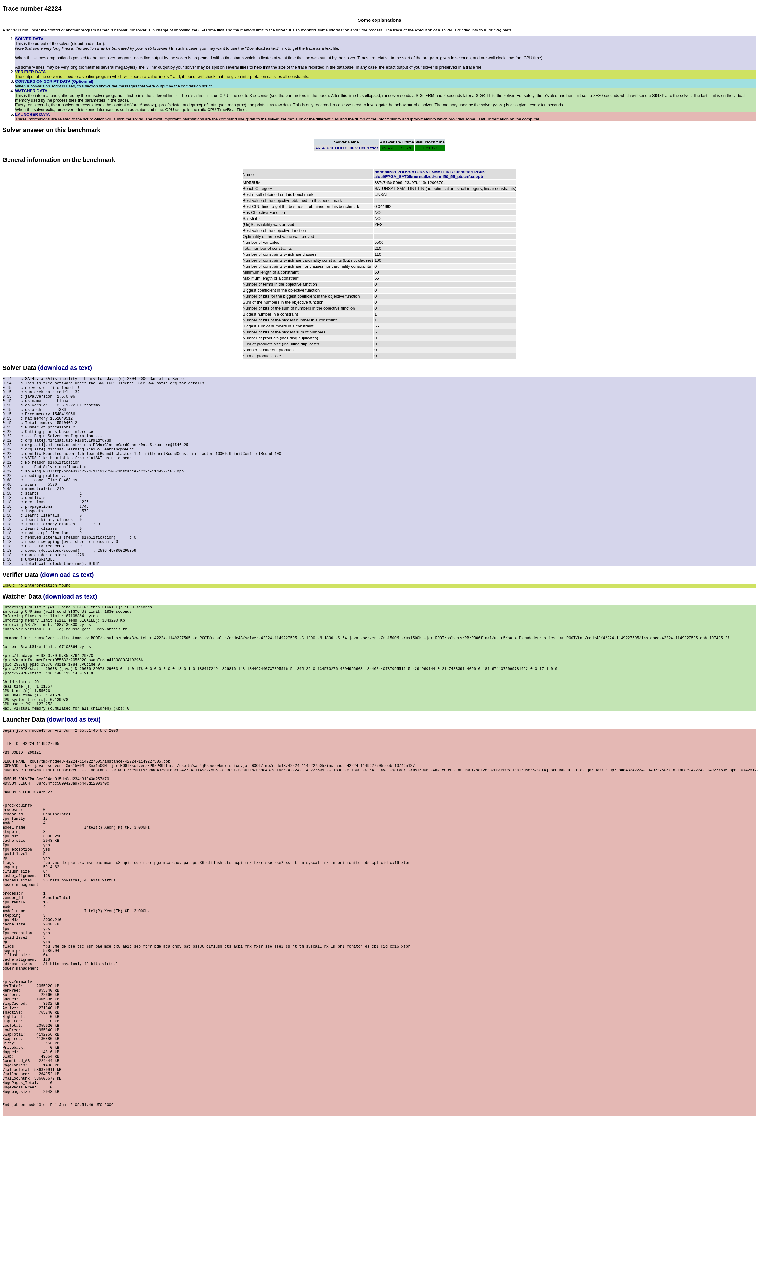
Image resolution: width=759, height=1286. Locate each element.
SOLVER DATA (29, 38)
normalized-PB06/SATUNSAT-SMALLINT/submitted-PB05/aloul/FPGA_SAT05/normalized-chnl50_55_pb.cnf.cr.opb (429, 174)
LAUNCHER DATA (32, 114)
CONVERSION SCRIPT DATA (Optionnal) (54, 81)
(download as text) (65, 367)
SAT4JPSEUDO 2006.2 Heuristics (346, 148)
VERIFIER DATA (30, 72)
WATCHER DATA (31, 90)
